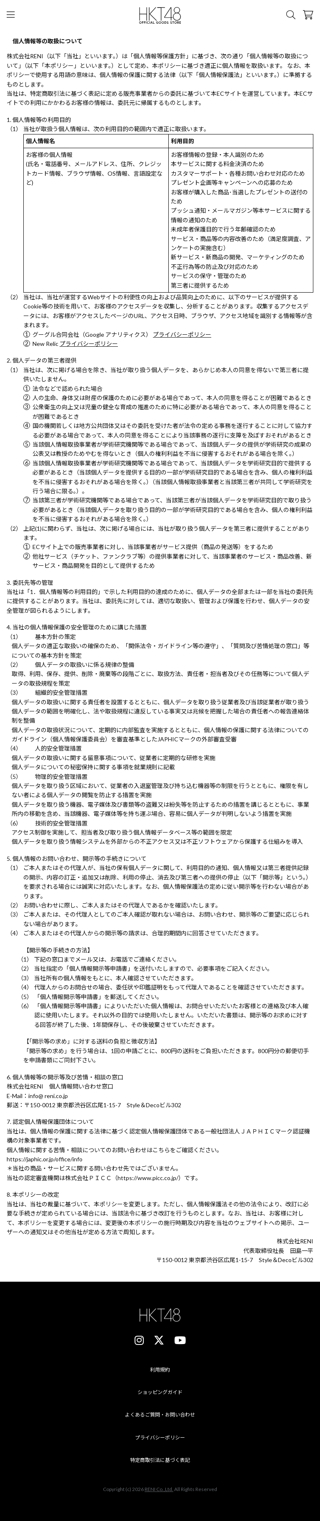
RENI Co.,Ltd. (159, 1489)
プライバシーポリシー (182, 334)
